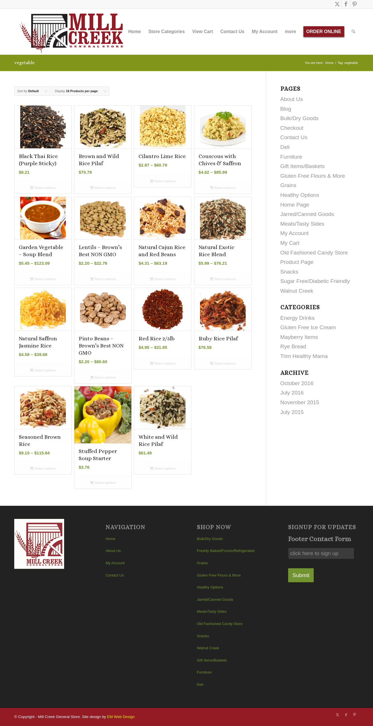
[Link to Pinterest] (354, 4)
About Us (291, 99)
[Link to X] (337, 4)
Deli (285, 147)
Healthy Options (299, 195)
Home (110, 539)
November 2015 (299, 402)
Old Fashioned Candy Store (314, 253)
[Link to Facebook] (346, 4)
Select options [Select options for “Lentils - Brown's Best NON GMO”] (103, 279)
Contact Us (293, 137)
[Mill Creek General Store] (73, 31)
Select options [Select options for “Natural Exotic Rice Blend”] (223, 279)
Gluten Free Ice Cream (308, 327)
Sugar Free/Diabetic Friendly (315, 281)
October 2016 (296, 383)
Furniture (291, 157)
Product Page (296, 262)
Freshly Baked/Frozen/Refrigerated (225, 551)
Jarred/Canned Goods (307, 214)
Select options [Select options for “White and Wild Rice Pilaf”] (163, 469)
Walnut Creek (296, 291)
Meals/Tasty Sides (302, 224)
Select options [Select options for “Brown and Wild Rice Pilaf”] (103, 188)
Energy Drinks (297, 318)
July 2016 (292, 393)
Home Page (294, 205)
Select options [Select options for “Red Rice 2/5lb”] (163, 364)
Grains (288, 185)
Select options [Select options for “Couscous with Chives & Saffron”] (223, 188)
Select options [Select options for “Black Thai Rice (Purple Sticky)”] (43, 188)
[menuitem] (134, 31)
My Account (294, 233)
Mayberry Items (299, 337)
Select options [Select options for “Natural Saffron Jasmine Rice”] (43, 371)
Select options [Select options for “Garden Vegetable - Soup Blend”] (43, 279)
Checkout (291, 128)
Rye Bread (293, 346)
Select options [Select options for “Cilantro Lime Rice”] (163, 181)
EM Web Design (121, 717)
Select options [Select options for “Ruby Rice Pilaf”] (223, 364)
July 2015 (292, 412)
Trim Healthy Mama (304, 356)
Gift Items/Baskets (302, 166)
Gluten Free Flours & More (312, 176)
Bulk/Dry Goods (299, 118)
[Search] (353, 31)
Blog (285, 109)
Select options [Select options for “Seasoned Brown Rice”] (43, 469)
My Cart (289, 243)
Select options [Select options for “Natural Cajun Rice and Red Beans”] (163, 279)
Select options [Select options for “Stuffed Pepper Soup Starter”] (103, 483)
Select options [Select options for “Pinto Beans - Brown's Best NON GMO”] (103, 378)
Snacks (289, 272)
